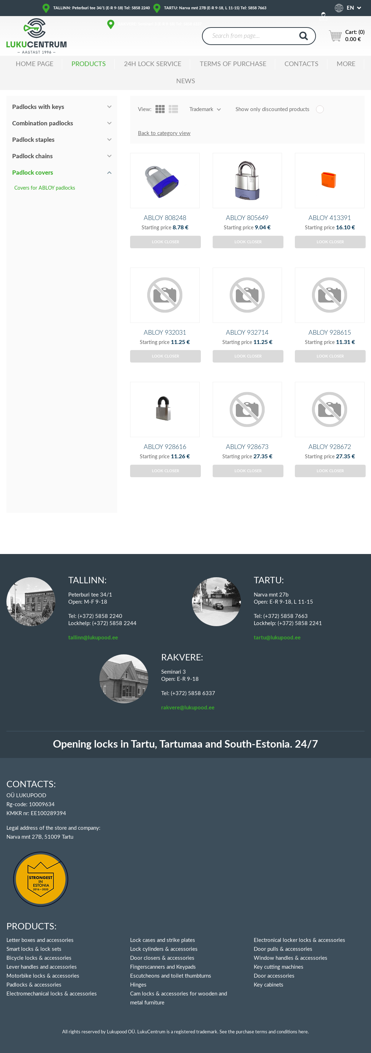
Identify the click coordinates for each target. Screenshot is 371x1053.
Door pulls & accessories (283, 949)
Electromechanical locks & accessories (51, 994)
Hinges (138, 985)
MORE (346, 64)
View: (145, 109)
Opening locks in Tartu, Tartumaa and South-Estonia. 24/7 (185, 744)
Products (88, 64)
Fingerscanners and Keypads (163, 967)
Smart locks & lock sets (33, 949)
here (303, 1032)
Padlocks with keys (38, 107)
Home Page (34, 64)
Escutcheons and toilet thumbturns (170, 976)
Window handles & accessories (290, 958)
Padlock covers (32, 173)
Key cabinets (268, 985)
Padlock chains (32, 156)
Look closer (165, 254)
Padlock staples (33, 140)
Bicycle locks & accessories (38, 958)
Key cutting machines (278, 967)
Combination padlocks (42, 123)
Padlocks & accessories (33, 985)
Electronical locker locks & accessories (299, 940)
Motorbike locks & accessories (42, 976)
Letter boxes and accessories (40, 940)
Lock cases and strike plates (162, 940)
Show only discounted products (273, 109)
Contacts (301, 64)
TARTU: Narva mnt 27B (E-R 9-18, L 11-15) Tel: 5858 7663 (215, 8)
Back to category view (164, 133)
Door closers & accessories (162, 958)
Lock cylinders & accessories (164, 949)
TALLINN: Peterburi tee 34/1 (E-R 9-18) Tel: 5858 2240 (101, 8)
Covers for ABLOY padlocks (44, 188)
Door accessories (274, 976)
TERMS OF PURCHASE (233, 64)
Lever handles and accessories (41, 967)
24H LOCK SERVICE (152, 64)
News (185, 81)
